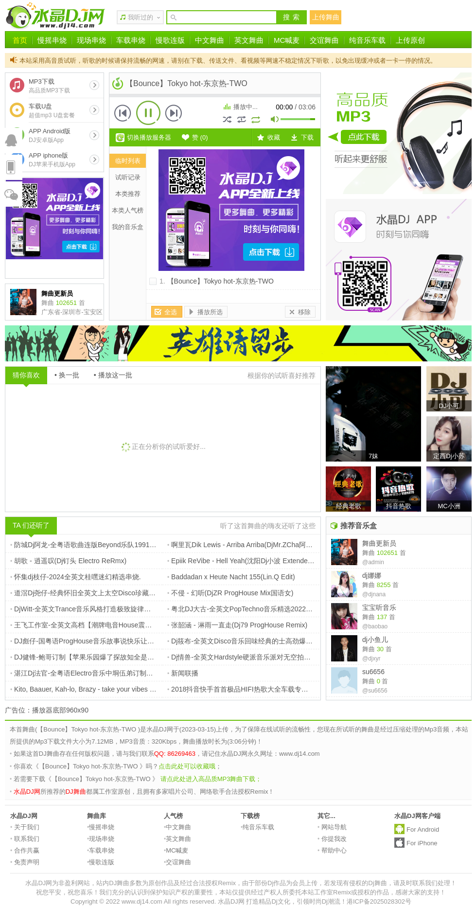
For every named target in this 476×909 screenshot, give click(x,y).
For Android (422, 829)
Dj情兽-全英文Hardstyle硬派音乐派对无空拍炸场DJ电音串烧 (260, 657)
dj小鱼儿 (375, 639)
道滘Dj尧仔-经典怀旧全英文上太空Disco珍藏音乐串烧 (93, 593)
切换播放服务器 (149, 137)
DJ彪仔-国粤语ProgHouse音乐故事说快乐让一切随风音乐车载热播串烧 (119, 641)
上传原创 (410, 40)
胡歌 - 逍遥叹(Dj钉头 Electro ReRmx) (68, 561)
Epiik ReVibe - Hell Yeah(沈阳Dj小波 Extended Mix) (246, 561)
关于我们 (24, 827)
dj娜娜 (371, 575)
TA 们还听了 (31, 525)
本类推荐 (128, 193)
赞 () (200, 137)
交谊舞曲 (324, 40)
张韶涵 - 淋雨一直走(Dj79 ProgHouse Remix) (237, 625)
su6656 (373, 672)
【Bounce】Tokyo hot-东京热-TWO (220, 281)
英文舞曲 (249, 40)
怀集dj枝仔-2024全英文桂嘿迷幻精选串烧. (75, 577)
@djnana (374, 594)
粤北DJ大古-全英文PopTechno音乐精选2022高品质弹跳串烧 (260, 609)
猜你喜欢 (26, 375)
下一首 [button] (173, 113)
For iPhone (422, 843)
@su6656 (375, 690)
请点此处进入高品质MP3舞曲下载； (211, 779)
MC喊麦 (287, 40)
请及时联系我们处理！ (425, 883)
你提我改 (332, 838)
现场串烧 (91, 40)
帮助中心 (332, 850)
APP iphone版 (52, 160)
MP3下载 (49, 86)
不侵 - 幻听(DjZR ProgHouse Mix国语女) (230, 593)
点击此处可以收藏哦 (187, 766)
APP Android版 (50, 135)
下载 (307, 137)
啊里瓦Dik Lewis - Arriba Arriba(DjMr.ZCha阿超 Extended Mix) (262, 545)
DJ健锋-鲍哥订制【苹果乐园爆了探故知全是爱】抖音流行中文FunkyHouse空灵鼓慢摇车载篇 (152, 657)
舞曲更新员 (379, 543)
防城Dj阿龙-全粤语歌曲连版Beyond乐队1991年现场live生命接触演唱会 (119, 545)
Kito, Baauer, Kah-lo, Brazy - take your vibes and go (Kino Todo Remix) (119, 689)
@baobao (375, 626)
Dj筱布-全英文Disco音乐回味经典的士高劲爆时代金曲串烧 (257, 641)
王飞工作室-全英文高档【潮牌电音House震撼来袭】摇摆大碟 (104, 625)
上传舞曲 (325, 17)
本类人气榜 (127, 210)
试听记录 (128, 177)
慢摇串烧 (52, 40)
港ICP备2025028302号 (379, 901)
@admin (373, 562)
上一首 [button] (123, 113)
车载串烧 (130, 40)
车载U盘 (52, 111)
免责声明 (24, 862)
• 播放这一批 (113, 375)
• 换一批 (66, 375)
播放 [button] (148, 113)
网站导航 (332, 827)
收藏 (273, 137)
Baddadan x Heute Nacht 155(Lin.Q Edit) (231, 577)
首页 (20, 40)
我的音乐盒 (127, 227)
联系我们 (24, 838)
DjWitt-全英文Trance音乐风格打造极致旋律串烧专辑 (90, 609)
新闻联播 (182, 673)
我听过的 (140, 17)
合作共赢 (24, 850)
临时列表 (128, 160)
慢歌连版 (170, 40)
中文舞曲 (209, 40)
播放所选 (210, 312)
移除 (304, 312)
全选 (170, 312)
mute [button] (275, 120)
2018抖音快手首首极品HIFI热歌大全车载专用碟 (241, 689)
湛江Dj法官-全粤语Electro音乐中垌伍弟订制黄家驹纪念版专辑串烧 (112, 673)
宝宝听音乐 (379, 607)
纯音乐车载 (367, 40)
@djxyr (371, 658)
